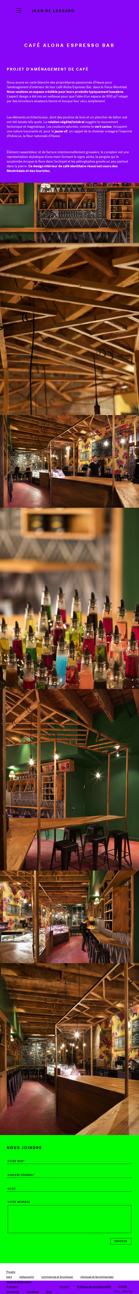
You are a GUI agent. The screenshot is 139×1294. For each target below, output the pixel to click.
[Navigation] (18, 10)
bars (9, 1277)
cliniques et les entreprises (96, 1277)
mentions (33, 1291)
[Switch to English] (122, 1286)
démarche (12, 1291)
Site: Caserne (123, 1291)
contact (64, 1286)
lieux (49, 1291)
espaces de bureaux (18, 1282)
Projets (10, 1272)
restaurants (26, 1277)
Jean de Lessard (53, 10)
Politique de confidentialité (94, 1286)
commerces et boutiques (57, 1277)
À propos (12, 1286)
